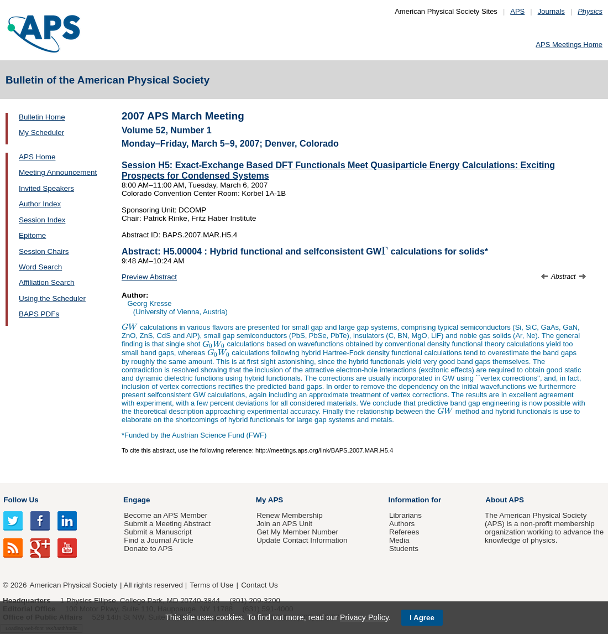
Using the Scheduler (52, 298)
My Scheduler (41, 132)
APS (517, 11)
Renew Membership (289, 515)
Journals (551, 11)
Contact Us (259, 585)
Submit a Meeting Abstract (167, 523)
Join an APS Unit (284, 523)
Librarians (405, 515)
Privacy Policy (364, 617)
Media (399, 540)
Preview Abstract (149, 277)
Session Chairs (44, 251)
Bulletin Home (42, 117)
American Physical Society (73, 585)
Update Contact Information (301, 540)
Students (403, 548)
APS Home (37, 157)
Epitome (32, 235)
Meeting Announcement (58, 172)
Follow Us (20, 500)
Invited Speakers (46, 188)
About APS (504, 500)
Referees (404, 532)
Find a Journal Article (158, 540)
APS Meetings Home (569, 44)
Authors (402, 523)
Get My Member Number (297, 532)
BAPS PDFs (39, 314)
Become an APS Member (165, 515)
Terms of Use (211, 585)
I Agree (422, 618)
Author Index (40, 204)
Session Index (42, 220)
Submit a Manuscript (157, 532)
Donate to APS (148, 548)
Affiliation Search (47, 282)
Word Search (40, 267)
